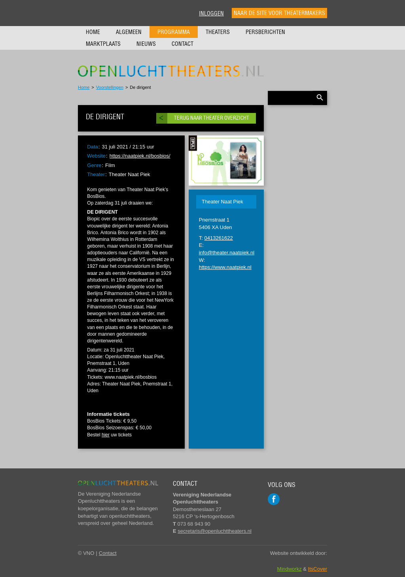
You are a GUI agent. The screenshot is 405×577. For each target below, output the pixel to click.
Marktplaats (103, 43)
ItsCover (317, 569)
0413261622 (218, 238)
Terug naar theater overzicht (211, 118)
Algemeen (129, 32)
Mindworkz (289, 569)
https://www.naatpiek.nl (225, 267)
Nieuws (146, 43)
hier (106, 435)
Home (93, 32)
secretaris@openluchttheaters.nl (215, 531)
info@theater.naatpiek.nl (226, 253)
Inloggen (211, 13)
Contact (182, 43)
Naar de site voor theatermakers (279, 13)
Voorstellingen (109, 87)
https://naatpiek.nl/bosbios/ (140, 156)
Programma (173, 32)
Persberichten (265, 32)
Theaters (218, 32)
